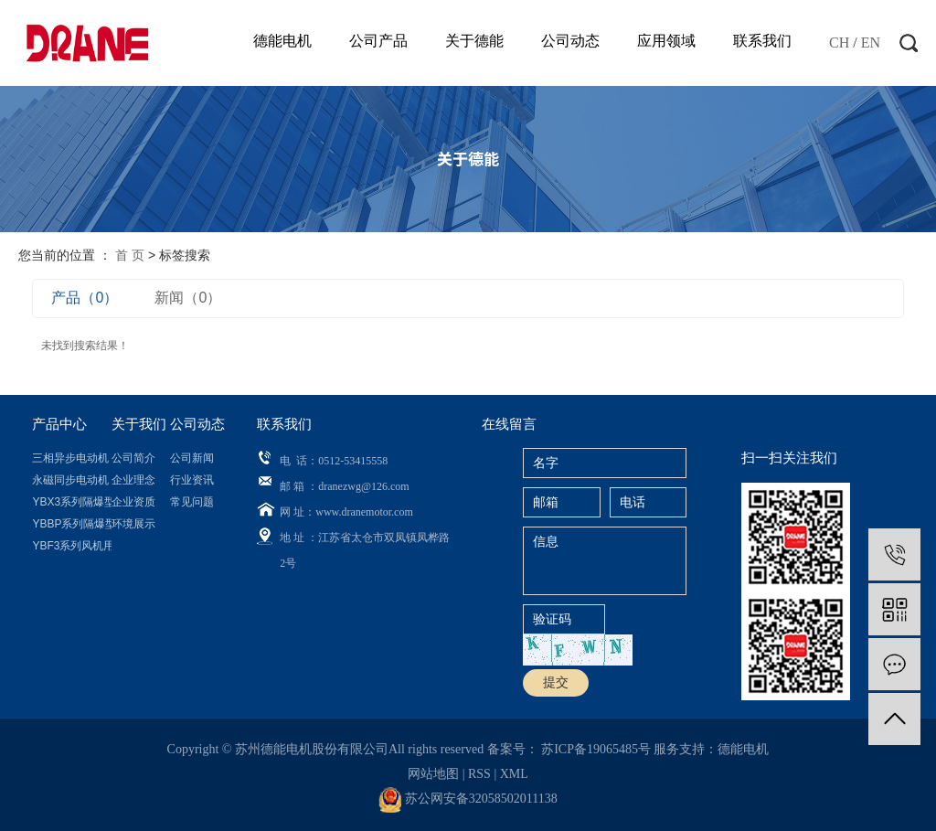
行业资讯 (192, 480)
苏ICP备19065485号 (596, 749)
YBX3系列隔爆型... (71, 501)
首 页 (129, 255)
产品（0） (84, 297)
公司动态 (570, 40)
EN (870, 42)
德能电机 (282, 40)
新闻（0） (187, 297)
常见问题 (192, 501)
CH (839, 42)
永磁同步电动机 (70, 480)
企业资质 (133, 501)
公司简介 (133, 458)
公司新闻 (192, 458)
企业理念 (133, 480)
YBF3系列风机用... (71, 545)
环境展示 (133, 523)
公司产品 (378, 40)
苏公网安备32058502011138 (467, 798)
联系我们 (762, 40)
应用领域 (666, 40)
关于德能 (474, 40)
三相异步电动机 (70, 458)
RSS (479, 774)
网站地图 (435, 774)
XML (514, 774)
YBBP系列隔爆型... (71, 523)
